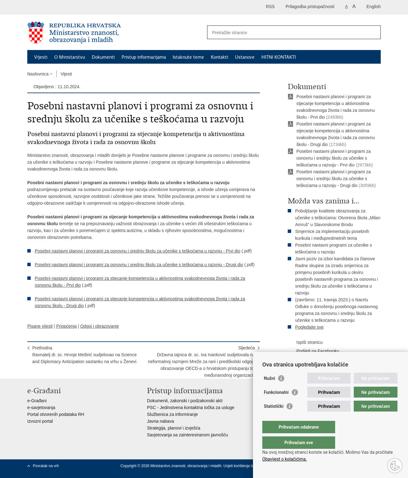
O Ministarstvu (69, 57)
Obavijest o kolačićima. (284, 459)
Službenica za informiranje (172, 414)
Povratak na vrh (46, 466)
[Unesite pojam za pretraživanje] (287, 32)
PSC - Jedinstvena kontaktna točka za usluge (190, 407)
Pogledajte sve (309, 327)
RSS (270, 6)
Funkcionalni (276, 404)
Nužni (269, 390)
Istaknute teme (188, 57)
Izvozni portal (40, 421)
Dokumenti (103, 57)
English (373, 6)
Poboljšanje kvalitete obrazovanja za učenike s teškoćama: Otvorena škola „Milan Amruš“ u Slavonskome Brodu (337, 217)
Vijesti (40, 57)
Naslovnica (37, 73)
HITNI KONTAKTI (278, 57)
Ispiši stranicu (305, 342)
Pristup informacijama (144, 57)
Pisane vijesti (40, 326)
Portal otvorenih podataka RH (55, 414)
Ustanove (245, 57)
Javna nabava (160, 421)
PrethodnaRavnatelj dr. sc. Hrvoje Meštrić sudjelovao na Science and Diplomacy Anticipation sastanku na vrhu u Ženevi (84, 354)
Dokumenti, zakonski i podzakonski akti (185, 400)
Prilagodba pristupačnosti (310, 6)
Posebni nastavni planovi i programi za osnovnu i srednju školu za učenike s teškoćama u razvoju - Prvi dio (137, 250)
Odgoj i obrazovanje (99, 326)
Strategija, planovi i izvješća (173, 428)
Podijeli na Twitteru (310, 360)
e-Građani (37, 400)
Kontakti (219, 57)
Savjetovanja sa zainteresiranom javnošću (187, 434)
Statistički (273, 418)
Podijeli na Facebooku (313, 351)
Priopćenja (66, 326)
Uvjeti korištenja (237, 466)
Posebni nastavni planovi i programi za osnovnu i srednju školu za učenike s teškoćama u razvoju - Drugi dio (139, 264)
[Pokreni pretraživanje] (373, 32)
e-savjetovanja (41, 407)
